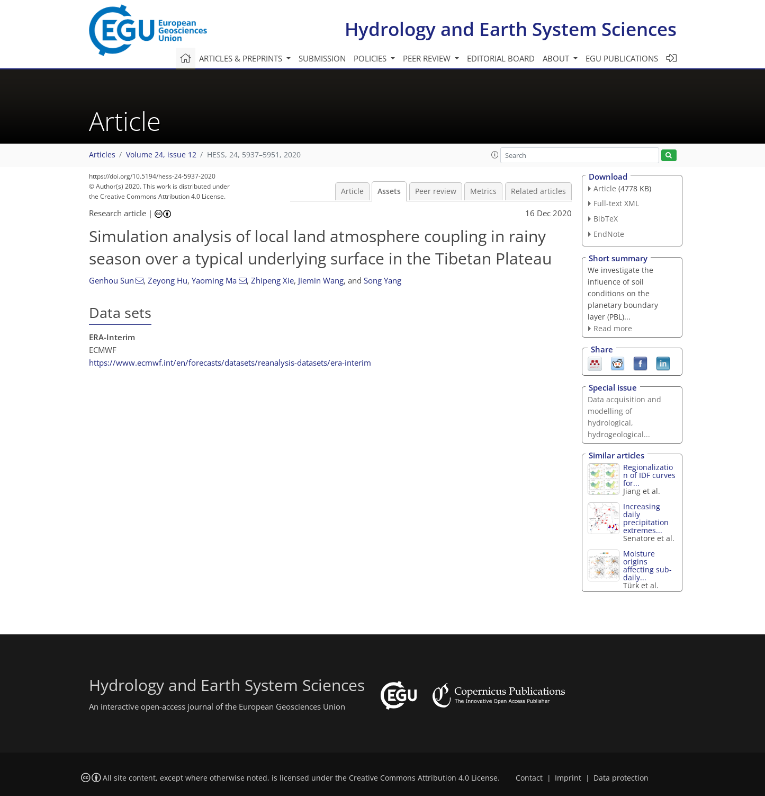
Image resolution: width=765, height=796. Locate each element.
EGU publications (622, 58)
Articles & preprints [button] (241, 58)
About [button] (557, 58)
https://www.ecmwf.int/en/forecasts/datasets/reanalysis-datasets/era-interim (230, 362)
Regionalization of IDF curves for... (649, 475)
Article (352, 191)
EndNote (608, 234)
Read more (612, 328)
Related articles (538, 191)
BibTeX (605, 219)
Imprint (568, 778)
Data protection (621, 778)
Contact (529, 778)
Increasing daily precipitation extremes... (646, 518)
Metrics (483, 191)
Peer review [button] (428, 58)
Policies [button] (371, 58)
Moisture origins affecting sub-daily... (647, 565)
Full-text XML (616, 203)
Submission (322, 58)
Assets (389, 191)
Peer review (435, 191)
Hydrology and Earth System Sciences (511, 28)
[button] (495, 155)
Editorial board (501, 58)
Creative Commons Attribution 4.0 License (423, 778)
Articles (102, 155)
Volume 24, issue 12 (161, 155)
